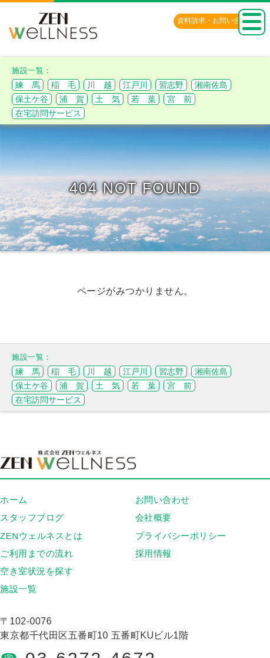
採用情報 (153, 553)
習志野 (171, 85)
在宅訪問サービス (48, 113)
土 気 (107, 99)
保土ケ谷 (31, 99)
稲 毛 (63, 85)
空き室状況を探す (36, 571)
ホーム (14, 500)
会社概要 (153, 517)
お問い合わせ (162, 500)
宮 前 (179, 99)
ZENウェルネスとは (41, 536)
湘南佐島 (211, 85)
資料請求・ (216, 21)
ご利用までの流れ (36, 553)
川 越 (99, 85)
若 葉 (143, 99)
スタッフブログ (32, 517)
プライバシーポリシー (180, 536)
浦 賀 (71, 99)
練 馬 (27, 85)
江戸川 (135, 85)
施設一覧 (18, 589)
